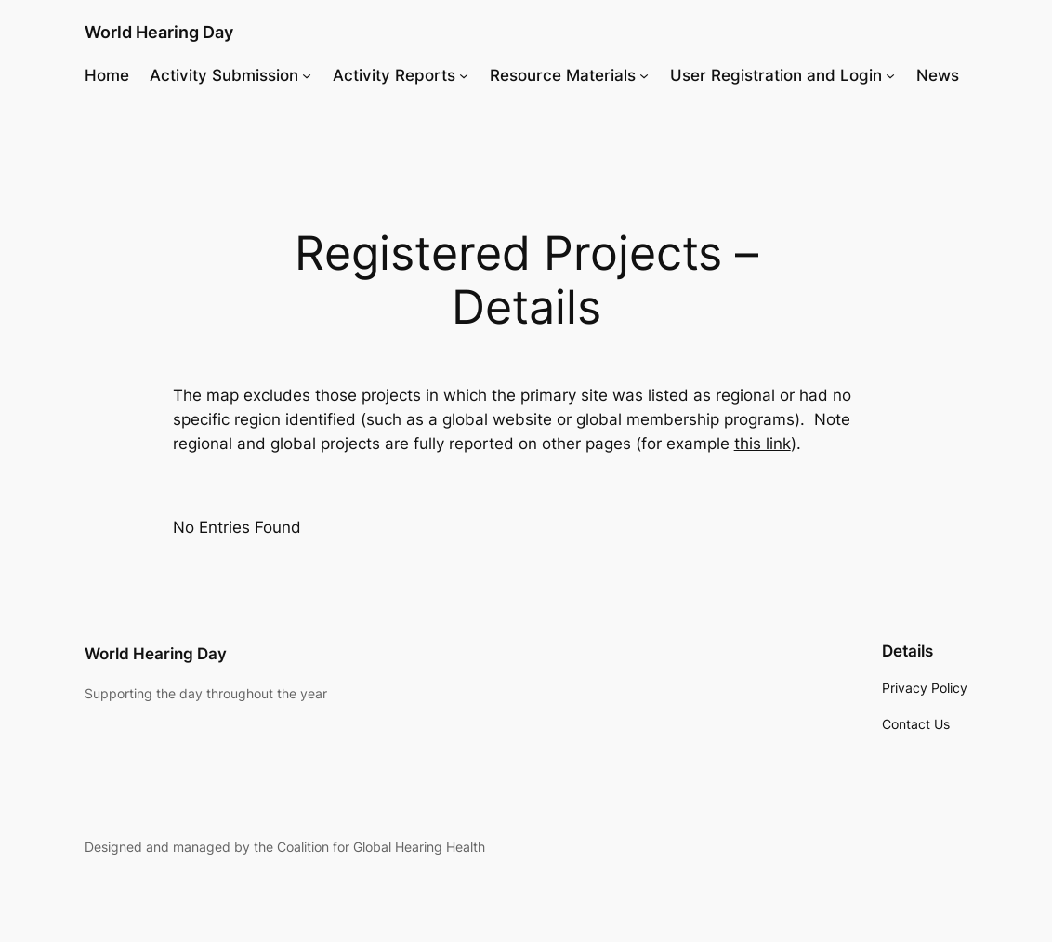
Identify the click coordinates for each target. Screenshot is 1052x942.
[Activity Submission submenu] (306, 75)
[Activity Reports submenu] (463, 75)
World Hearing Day (159, 31)
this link (762, 443)
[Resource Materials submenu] (644, 75)
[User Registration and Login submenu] (890, 75)
